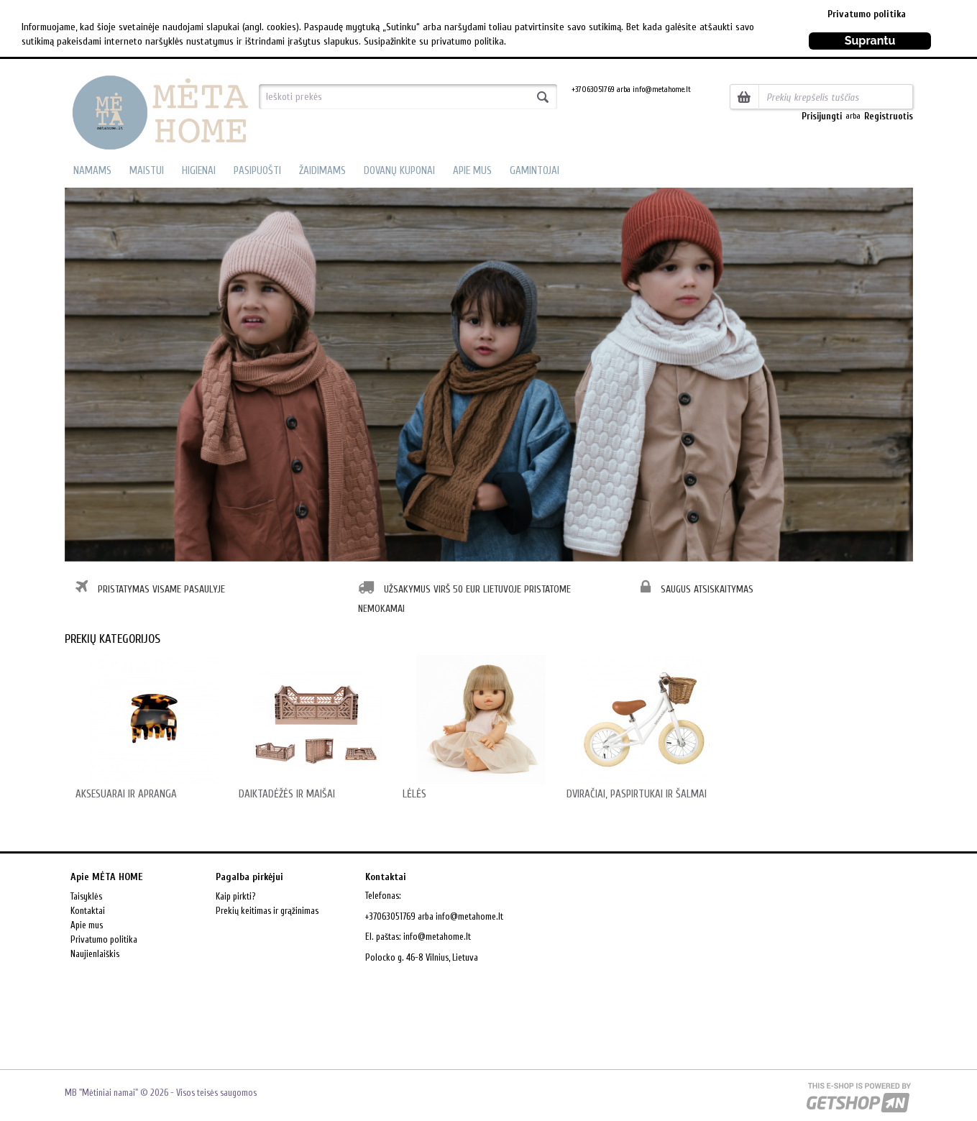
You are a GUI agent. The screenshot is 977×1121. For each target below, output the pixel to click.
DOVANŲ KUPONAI (399, 171)
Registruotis (888, 116)
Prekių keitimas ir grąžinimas (267, 910)
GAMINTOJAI (534, 171)
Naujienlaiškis (94, 953)
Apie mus (86, 925)
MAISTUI (146, 171)
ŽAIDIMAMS (322, 171)
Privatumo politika (866, 14)
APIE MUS (472, 171)
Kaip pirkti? (235, 896)
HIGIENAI (199, 171)
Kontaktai (87, 910)
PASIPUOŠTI (257, 171)
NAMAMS (92, 171)
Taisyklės (86, 896)
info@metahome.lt (437, 936)
